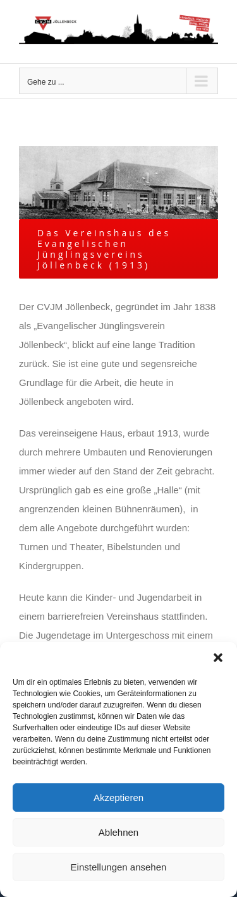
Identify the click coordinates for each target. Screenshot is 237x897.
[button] (218, 657)
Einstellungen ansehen (119, 867)
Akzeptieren (118, 797)
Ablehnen (118, 832)
